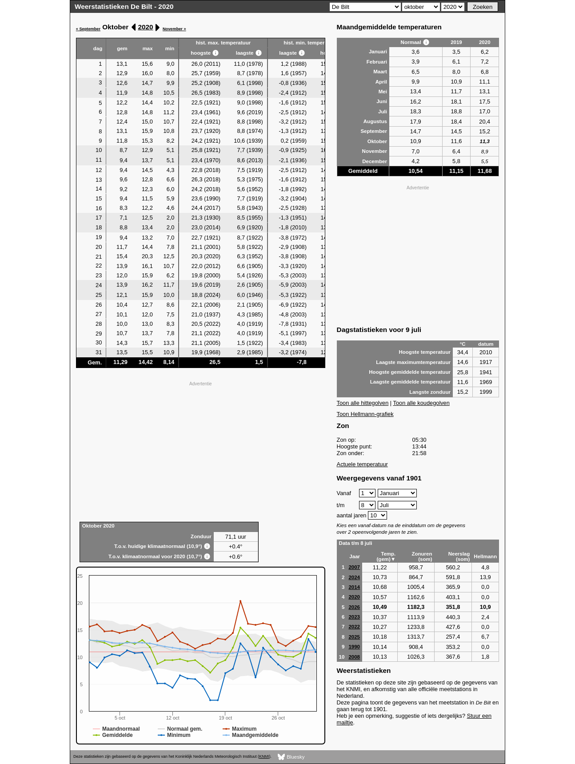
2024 (354, 577)
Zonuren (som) (421, 556)
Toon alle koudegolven (421, 403)
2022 (354, 626)
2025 (354, 637)
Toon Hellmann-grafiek (365, 414)
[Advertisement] (200, 450)
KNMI (264, 756)
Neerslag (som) (459, 556)
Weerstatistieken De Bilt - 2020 (124, 6)
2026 (354, 607)
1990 (354, 646)
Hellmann (485, 556)
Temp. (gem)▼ (386, 556)
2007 (354, 567)
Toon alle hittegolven (363, 403)
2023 (354, 617)
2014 (354, 587)
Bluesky (291, 757)
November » (174, 29)
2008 (354, 657)
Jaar (354, 556)
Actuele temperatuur (362, 464)
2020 (145, 27)
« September (88, 29)
